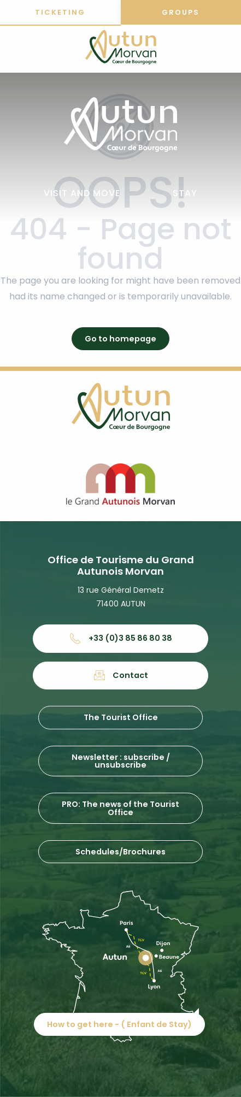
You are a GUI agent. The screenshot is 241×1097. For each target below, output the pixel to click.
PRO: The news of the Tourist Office (120, 808)
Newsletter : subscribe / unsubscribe (121, 761)
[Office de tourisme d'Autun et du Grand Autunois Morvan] (120, 49)
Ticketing (60, 12)
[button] (81, 193)
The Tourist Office (121, 717)
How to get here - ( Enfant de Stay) (119, 1024)
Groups (180, 12)
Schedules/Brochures (120, 851)
